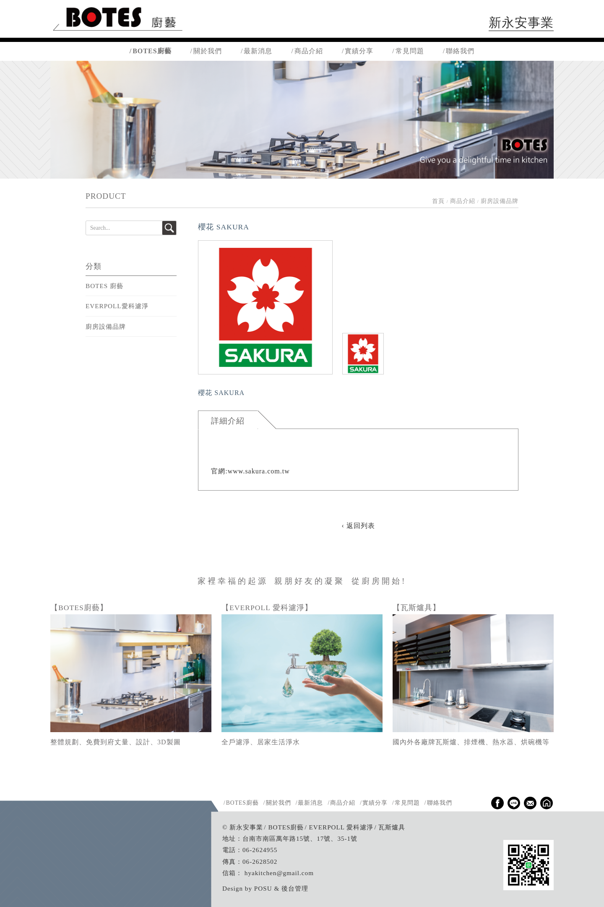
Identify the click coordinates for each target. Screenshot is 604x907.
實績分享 (359, 51)
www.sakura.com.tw (259, 471)
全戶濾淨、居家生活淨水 (260, 742)
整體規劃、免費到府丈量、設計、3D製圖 (115, 742)
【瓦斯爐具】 (416, 607)
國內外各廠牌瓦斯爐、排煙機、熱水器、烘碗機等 (471, 742)
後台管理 (294, 888)
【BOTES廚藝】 (79, 607)
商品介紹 (308, 51)
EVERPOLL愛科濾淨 (117, 305)
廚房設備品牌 (106, 326)
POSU (263, 888)
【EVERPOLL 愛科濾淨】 (266, 607)
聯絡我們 (460, 51)
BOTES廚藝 (152, 51)
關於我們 (207, 51)
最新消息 (258, 51)
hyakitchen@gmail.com (279, 872)
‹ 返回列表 (358, 525)
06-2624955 (259, 849)
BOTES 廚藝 (104, 285)
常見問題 (410, 51)
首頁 (438, 201)
